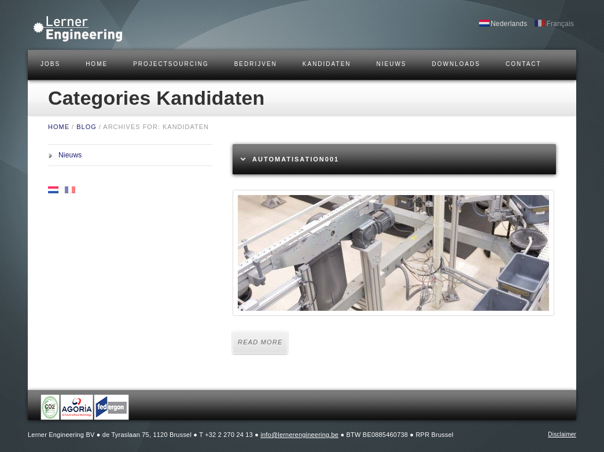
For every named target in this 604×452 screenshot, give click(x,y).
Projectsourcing (171, 64)
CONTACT (524, 64)
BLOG (86, 126)
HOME (97, 64)
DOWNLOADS (456, 64)
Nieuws (392, 64)
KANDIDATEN (327, 64)
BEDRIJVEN (255, 64)
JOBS (50, 64)
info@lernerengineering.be (299, 434)
